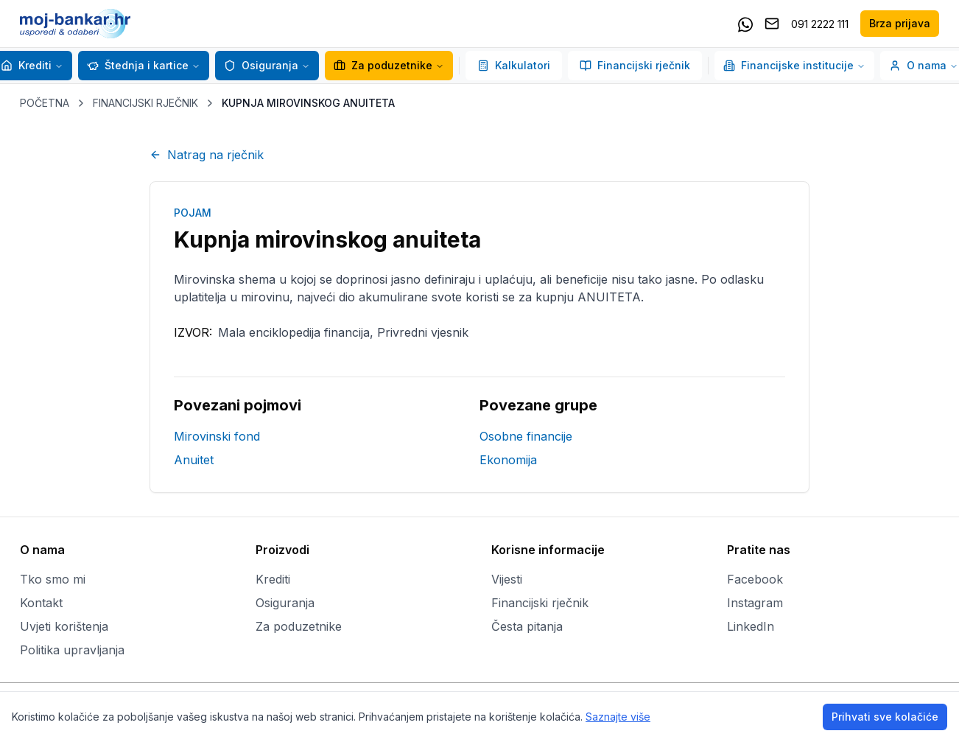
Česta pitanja (527, 626)
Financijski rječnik (635, 65)
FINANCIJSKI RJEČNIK (145, 103)
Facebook (755, 579)
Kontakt (41, 602)
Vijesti (506, 579)
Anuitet (194, 459)
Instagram (755, 602)
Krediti (26, 65)
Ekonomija (508, 459)
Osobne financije (526, 436)
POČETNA (44, 103)
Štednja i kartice (138, 65)
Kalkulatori (513, 65)
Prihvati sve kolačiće (885, 716)
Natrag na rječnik (207, 154)
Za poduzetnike (383, 65)
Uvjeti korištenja (64, 626)
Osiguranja (261, 65)
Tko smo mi (52, 579)
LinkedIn (750, 626)
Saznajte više (618, 716)
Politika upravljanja (72, 650)
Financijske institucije (794, 65)
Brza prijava (899, 23)
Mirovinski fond (217, 436)
